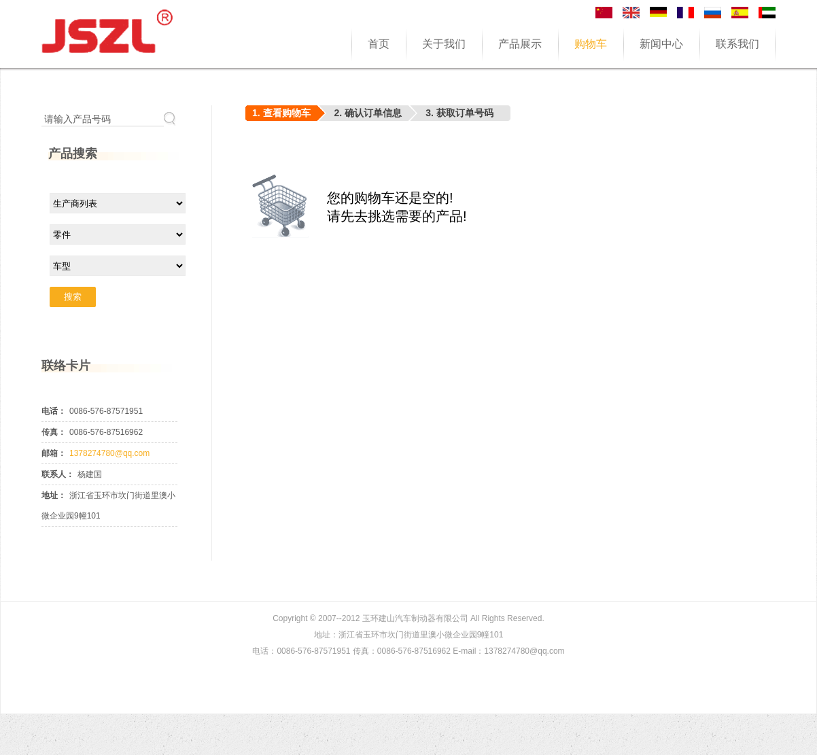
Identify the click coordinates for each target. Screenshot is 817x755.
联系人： (57, 474)
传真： (53, 432)
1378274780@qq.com (109, 453)
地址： (53, 495)
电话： (53, 411)
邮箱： (53, 453)
